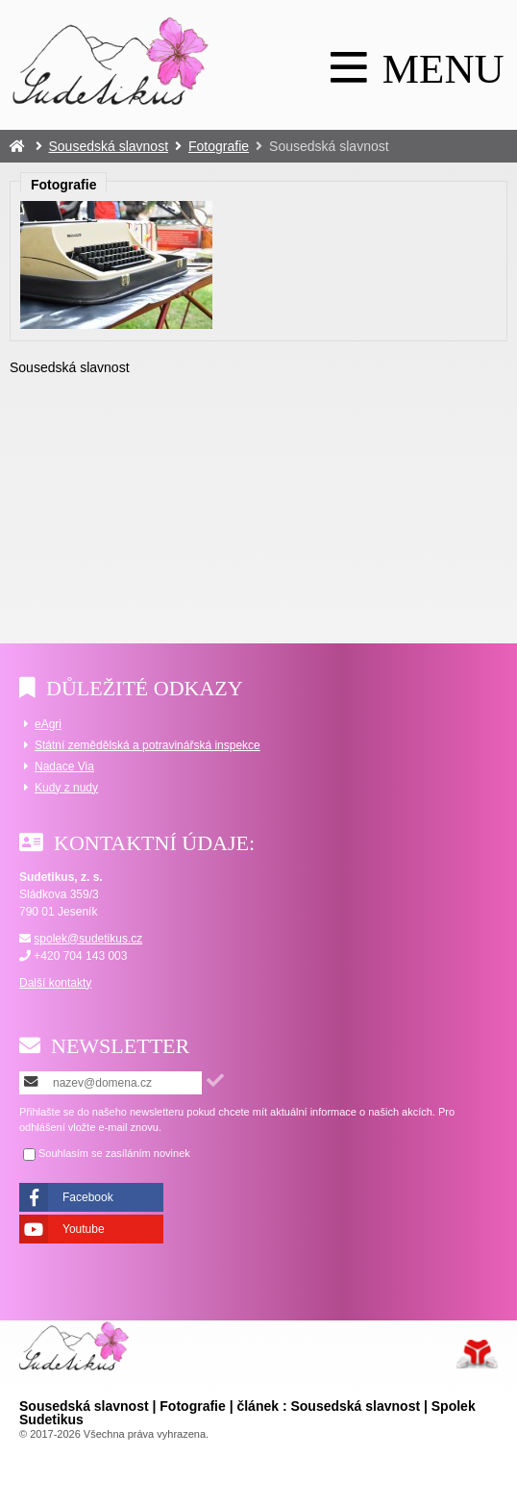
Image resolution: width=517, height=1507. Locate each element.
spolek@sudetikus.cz (88, 938)
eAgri (48, 724)
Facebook (87, 1197)
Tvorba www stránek (477, 1354)
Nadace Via (64, 766)
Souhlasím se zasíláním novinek (114, 1153)
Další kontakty (55, 983)
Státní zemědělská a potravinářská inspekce (147, 745)
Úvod (110, 60)
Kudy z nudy (66, 787)
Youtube (83, 1229)
